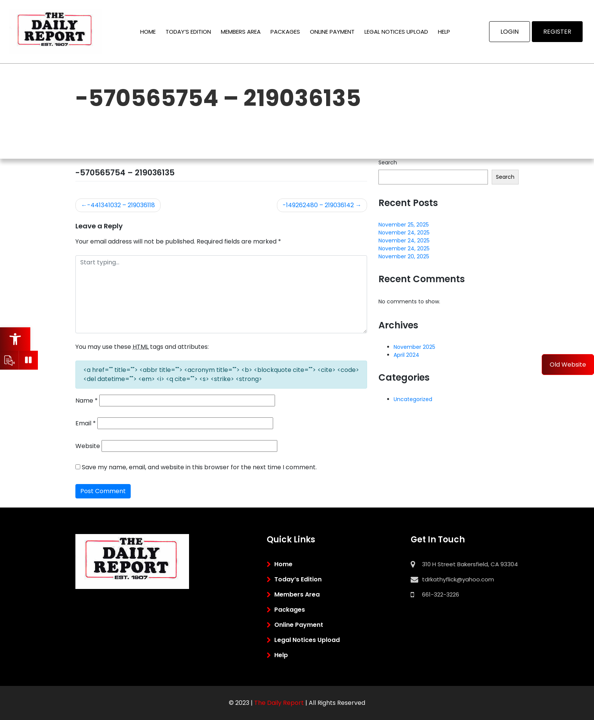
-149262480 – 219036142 (318, 205)
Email (85, 423)
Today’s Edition (188, 32)
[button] (15, 339)
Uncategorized (413, 399)
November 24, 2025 (404, 232)
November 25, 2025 (403, 224)
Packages (285, 32)
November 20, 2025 (403, 256)
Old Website (568, 364)
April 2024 (406, 355)
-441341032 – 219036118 (121, 205)
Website (87, 446)
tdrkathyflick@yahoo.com (458, 579)
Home (148, 32)
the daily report (279, 702)
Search (387, 162)
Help (444, 32)
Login (509, 31)
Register (557, 31)
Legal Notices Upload (396, 32)
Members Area (241, 32)
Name (86, 400)
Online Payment (332, 32)
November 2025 (414, 347)
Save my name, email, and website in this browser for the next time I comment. (199, 467)
